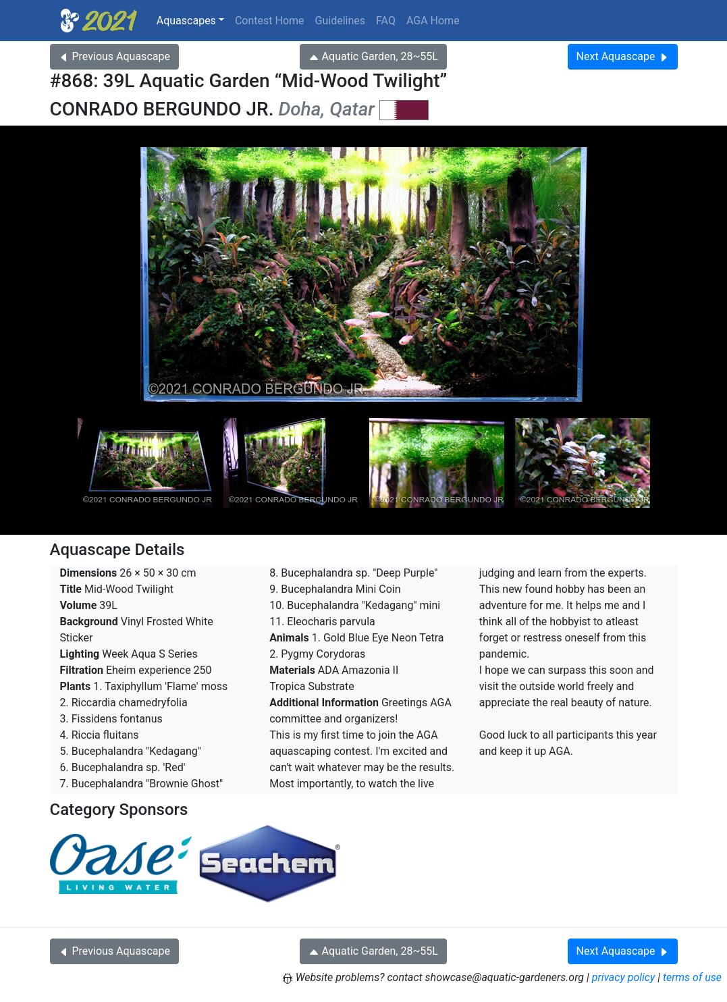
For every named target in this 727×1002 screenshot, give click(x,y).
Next (622, 56)
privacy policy (623, 977)
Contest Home (269, 20)
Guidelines (340, 20)
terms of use (692, 977)
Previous (114, 56)
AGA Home (433, 20)
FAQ (386, 20)
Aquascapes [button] (186, 20)
